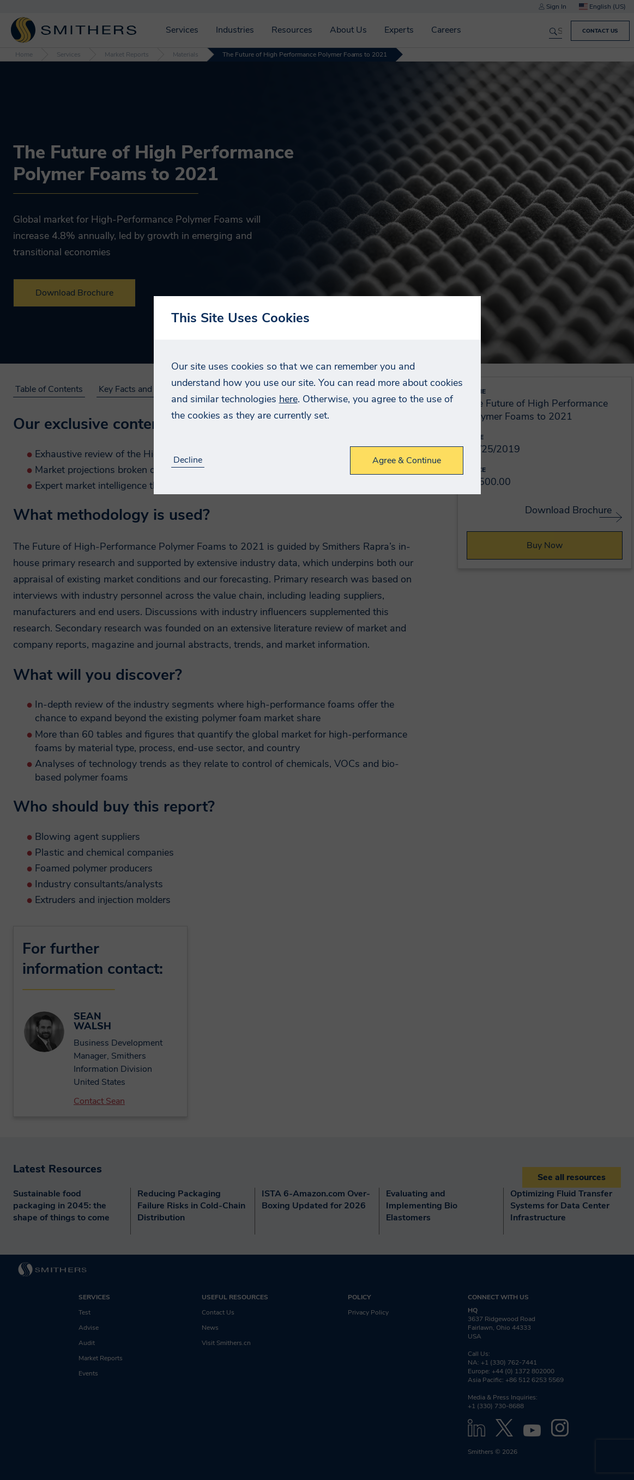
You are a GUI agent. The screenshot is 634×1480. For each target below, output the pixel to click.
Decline (187, 460)
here (288, 399)
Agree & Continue (406, 460)
